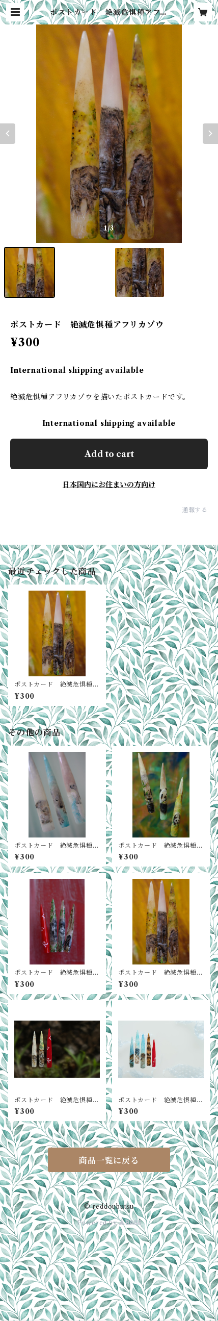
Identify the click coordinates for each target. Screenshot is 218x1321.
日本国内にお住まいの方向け (109, 484)
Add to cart (109, 454)
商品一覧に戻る (109, 1160)
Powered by (109, 1223)
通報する (195, 510)
